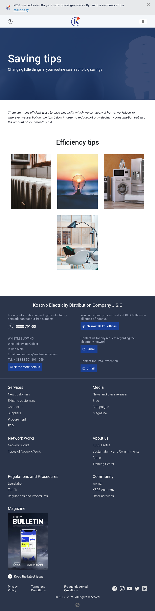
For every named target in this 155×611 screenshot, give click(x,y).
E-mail (91, 349)
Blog (96, 401)
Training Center (103, 464)
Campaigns (101, 407)
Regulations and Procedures (28, 496)
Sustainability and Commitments (116, 451)
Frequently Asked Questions (76, 588)
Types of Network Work (24, 451)
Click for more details (25, 367)
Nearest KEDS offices (102, 326)
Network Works (18, 445)
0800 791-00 (26, 326)
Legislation (15, 483)
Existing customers (21, 401)
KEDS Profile (101, 445)
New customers (19, 394)
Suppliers (14, 413)
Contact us (15, 407)
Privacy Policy (13, 588)
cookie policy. (21, 10)
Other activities (103, 496)
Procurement (17, 419)
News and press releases (110, 394)
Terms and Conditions (38, 588)
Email (91, 368)
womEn (98, 483)
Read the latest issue (28, 576)
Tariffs (12, 490)
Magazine (100, 413)
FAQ (11, 426)
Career (97, 458)
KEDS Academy (103, 490)
